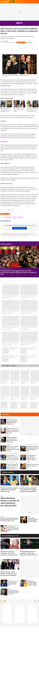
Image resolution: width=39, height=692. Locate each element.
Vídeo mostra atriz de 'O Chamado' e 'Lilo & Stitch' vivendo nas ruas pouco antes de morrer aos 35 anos (9, 553)
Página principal (7, 2)
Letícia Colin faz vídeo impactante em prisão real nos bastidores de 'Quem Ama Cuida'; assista (9, 519)
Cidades (8, 435)
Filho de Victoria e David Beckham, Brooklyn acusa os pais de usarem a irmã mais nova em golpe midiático (8, 573)
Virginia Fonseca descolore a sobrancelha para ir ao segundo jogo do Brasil (13, 528)
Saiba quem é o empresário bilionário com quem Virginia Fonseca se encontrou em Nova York (32, 583)
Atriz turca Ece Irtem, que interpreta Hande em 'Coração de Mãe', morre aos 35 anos (13, 592)
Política (27, 453)
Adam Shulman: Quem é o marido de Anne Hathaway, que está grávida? (9, 502)
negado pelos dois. (5, 85)
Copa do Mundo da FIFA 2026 (13, 1)
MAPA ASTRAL (21, 1)
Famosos (15, 217)
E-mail (33, 1)
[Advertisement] (29, 528)
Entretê (20, 217)
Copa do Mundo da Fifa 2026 (31, 444)
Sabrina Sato (4, 141)
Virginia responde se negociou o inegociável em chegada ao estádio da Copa (9, 489)
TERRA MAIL (28, 1)
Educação (8, 444)
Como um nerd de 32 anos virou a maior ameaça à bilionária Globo (12, 583)
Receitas (27, 462)
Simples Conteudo (7, 217)
